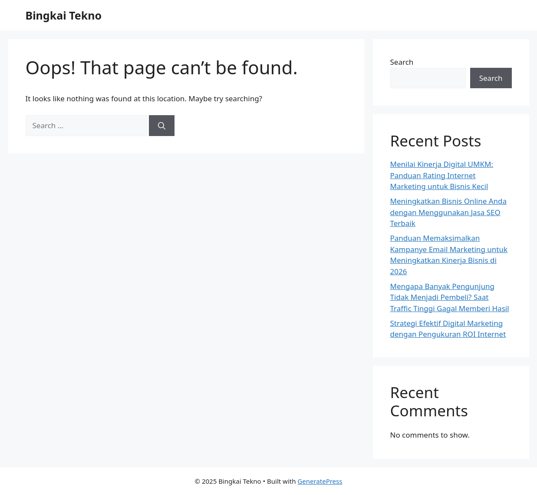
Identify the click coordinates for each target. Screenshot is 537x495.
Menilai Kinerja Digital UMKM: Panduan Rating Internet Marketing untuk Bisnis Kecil (441, 175)
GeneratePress (319, 481)
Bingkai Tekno (64, 15)
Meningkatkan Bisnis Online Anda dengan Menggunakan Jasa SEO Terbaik (448, 212)
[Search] (162, 125)
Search (402, 62)
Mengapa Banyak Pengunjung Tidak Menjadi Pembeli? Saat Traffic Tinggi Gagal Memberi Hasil (449, 297)
